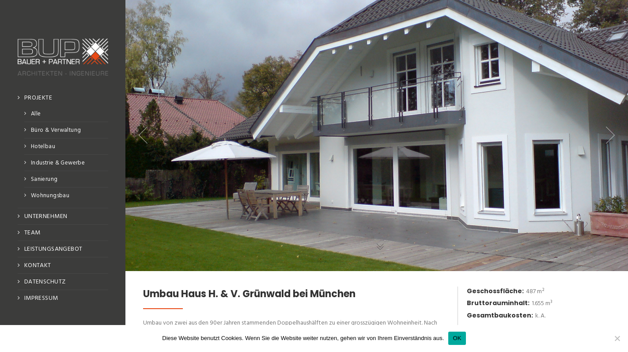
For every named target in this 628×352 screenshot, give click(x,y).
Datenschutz (45, 282)
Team (32, 233)
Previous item (143, 135)
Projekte (38, 98)
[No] (617, 338)
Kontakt (37, 265)
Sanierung (44, 179)
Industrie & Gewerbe (58, 163)
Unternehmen (46, 216)
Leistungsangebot (53, 249)
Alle (36, 114)
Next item (610, 135)
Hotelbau (43, 146)
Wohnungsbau (50, 195)
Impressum (41, 298)
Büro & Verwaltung (56, 130)
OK (457, 338)
